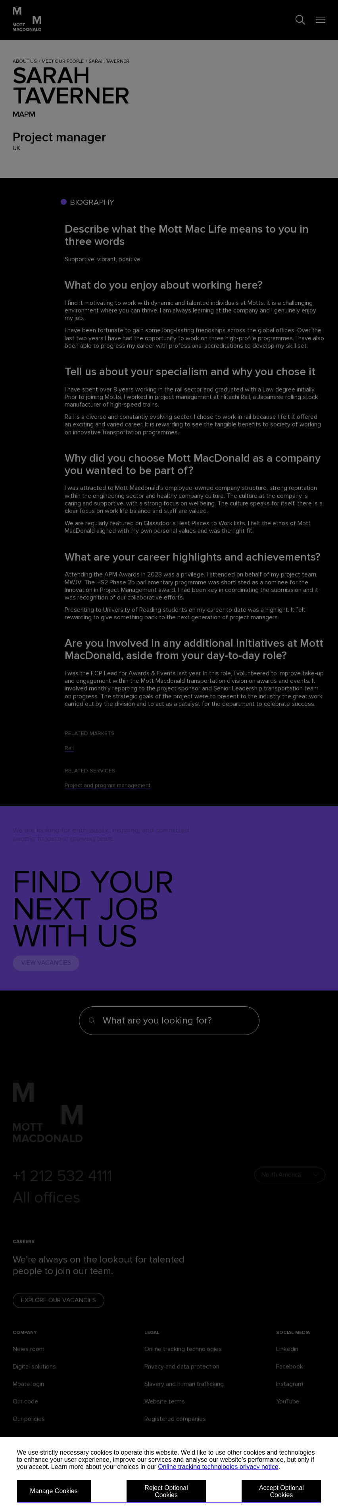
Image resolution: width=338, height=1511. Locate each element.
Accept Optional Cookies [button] (281, 1491)
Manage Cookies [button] (54, 1491)
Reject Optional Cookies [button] (166, 1491)
